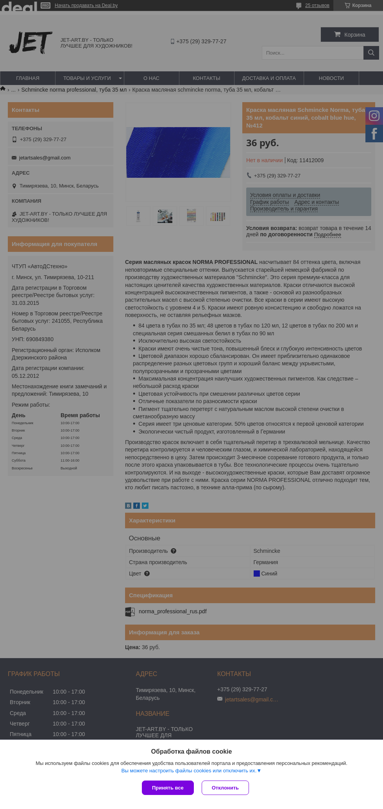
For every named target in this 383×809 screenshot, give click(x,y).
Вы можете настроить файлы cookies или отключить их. (188, 771)
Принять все (168, 788)
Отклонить (225, 788)
